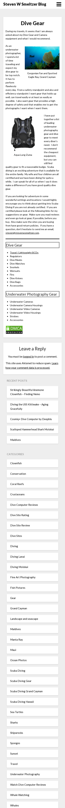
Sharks (14, 722)
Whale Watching (19, 794)
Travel (14, 763)
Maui (13, 649)
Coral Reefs (17, 484)
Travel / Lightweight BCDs (24, 252)
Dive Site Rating (19, 515)
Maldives (15, 439)
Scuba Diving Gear (21, 680)
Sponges (15, 743)
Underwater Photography (25, 774)
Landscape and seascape (24, 618)
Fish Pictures (17, 587)
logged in (28, 356)
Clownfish (16, 463)
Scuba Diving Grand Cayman (26, 691)
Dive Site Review (20, 525)
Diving (14, 546)
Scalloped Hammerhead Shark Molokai (32, 429)
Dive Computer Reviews (24, 504)
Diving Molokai (19, 566)
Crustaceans (17, 494)
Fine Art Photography (23, 577)
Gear (13, 598)
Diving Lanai (17, 556)
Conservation (18, 473)
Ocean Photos (18, 660)
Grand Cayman (18, 608)
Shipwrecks (16, 732)
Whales (14, 805)
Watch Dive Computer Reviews (28, 784)
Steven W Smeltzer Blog (24, 4)
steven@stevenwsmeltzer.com (22, 232)
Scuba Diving (17, 670)
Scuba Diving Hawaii (22, 701)
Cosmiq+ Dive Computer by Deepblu (31, 419)
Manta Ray (16, 639)
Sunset (14, 753)
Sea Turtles (16, 712)
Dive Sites (16, 535)
